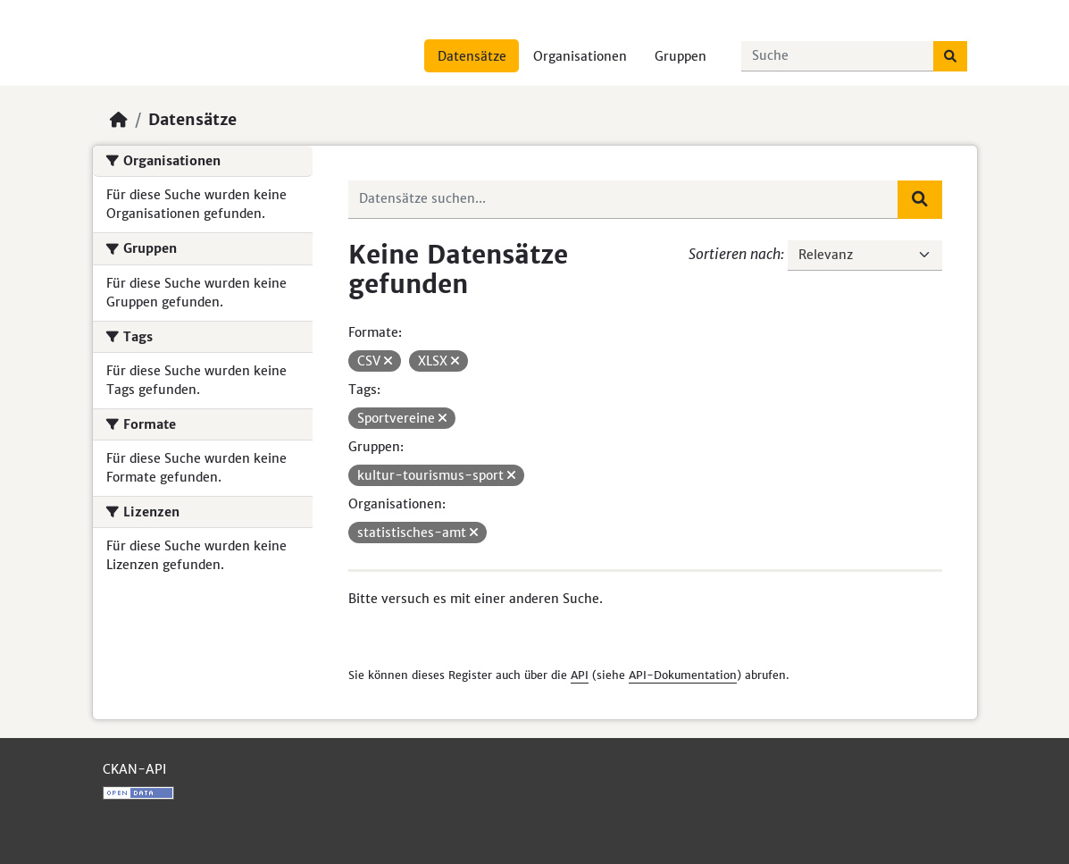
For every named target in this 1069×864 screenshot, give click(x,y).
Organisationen (580, 56)
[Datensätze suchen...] (837, 56)
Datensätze (472, 56)
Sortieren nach (735, 254)
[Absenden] (950, 56)
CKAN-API (134, 769)
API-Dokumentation (683, 675)
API (580, 675)
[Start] (119, 120)
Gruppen (680, 56)
